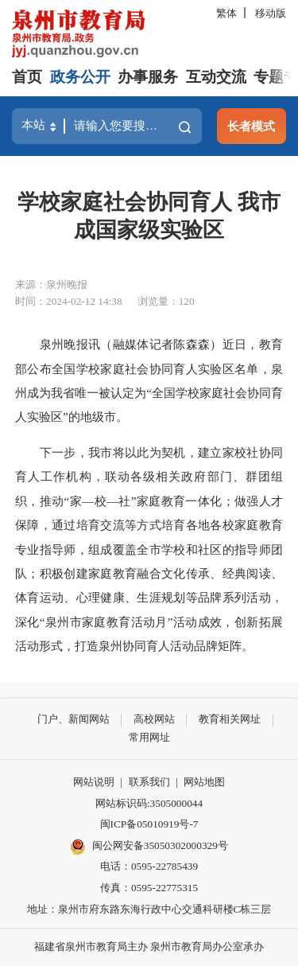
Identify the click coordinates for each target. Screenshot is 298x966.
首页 (27, 76)
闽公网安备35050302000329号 (149, 847)
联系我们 (149, 782)
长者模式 (251, 126)
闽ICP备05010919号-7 (149, 824)
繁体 (226, 13)
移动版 (270, 13)
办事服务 (148, 76)
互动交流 (216, 76)
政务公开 (80, 76)
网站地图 (204, 782)
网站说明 (93, 782)
